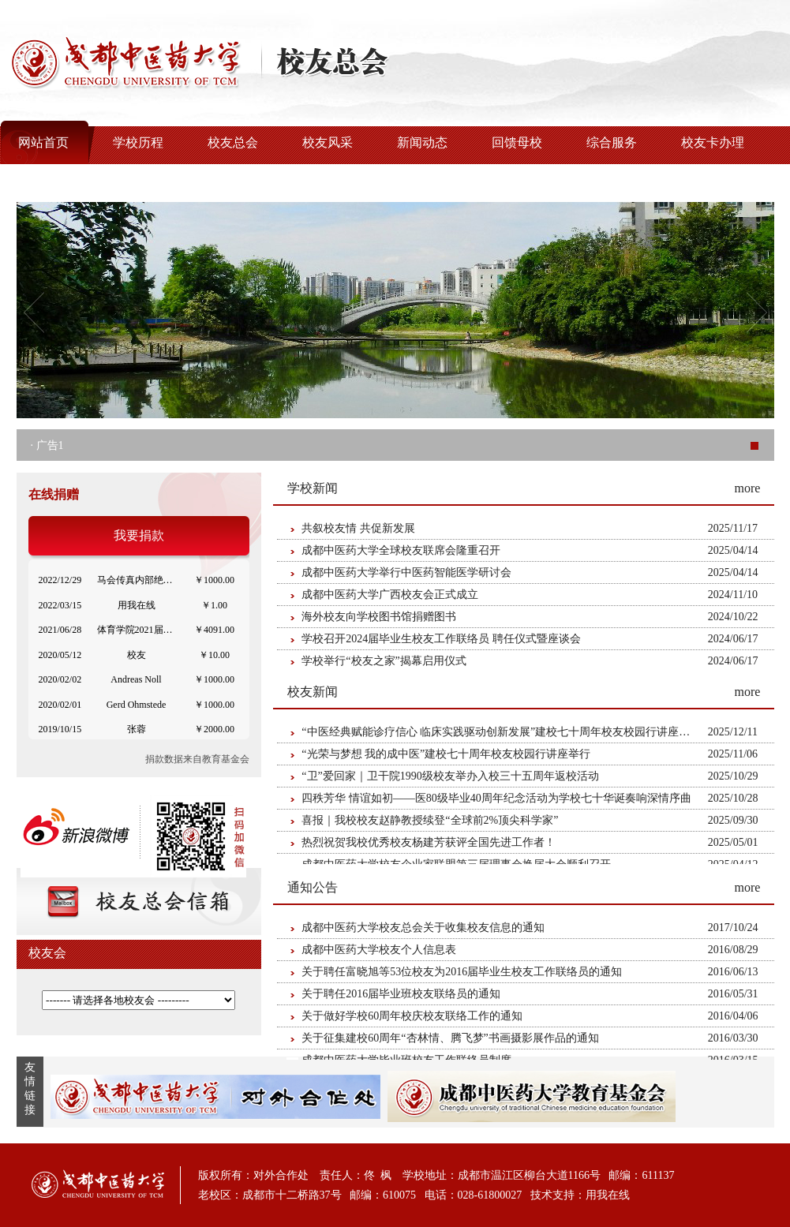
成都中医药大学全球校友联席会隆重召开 (400, 550)
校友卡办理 (712, 142)
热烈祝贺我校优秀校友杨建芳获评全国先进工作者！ (428, 842)
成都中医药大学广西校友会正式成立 (389, 594)
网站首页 (43, 142)
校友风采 (327, 142)
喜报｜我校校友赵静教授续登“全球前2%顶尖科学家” (429, 820)
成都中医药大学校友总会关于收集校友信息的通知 (423, 927)
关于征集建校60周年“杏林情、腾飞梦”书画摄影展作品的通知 (449, 1038)
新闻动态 (422, 142)
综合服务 (611, 142)
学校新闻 (312, 488)
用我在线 (608, 1195)
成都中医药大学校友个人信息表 (378, 950)
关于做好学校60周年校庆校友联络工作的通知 (411, 1016)
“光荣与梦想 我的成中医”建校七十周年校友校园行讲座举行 (445, 754)
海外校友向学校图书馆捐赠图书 (378, 617)
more (748, 488)
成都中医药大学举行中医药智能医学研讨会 (406, 572)
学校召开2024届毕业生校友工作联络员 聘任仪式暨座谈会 (441, 639)
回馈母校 (517, 142)
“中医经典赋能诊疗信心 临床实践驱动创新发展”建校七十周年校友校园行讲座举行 (501, 732)
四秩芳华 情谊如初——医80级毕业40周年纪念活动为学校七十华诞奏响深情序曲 (496, 798)
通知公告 (312, 887)
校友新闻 (312, 691)
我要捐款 (139, 535)
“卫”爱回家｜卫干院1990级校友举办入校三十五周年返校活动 (449, 776)
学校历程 (138, 142)
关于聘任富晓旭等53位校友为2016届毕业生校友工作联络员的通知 (461, 972)
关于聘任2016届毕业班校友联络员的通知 (400, 994)
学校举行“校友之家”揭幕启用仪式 (383, 661)
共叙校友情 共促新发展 (358, 528)
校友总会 (233, 142)
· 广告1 (47, 445)
